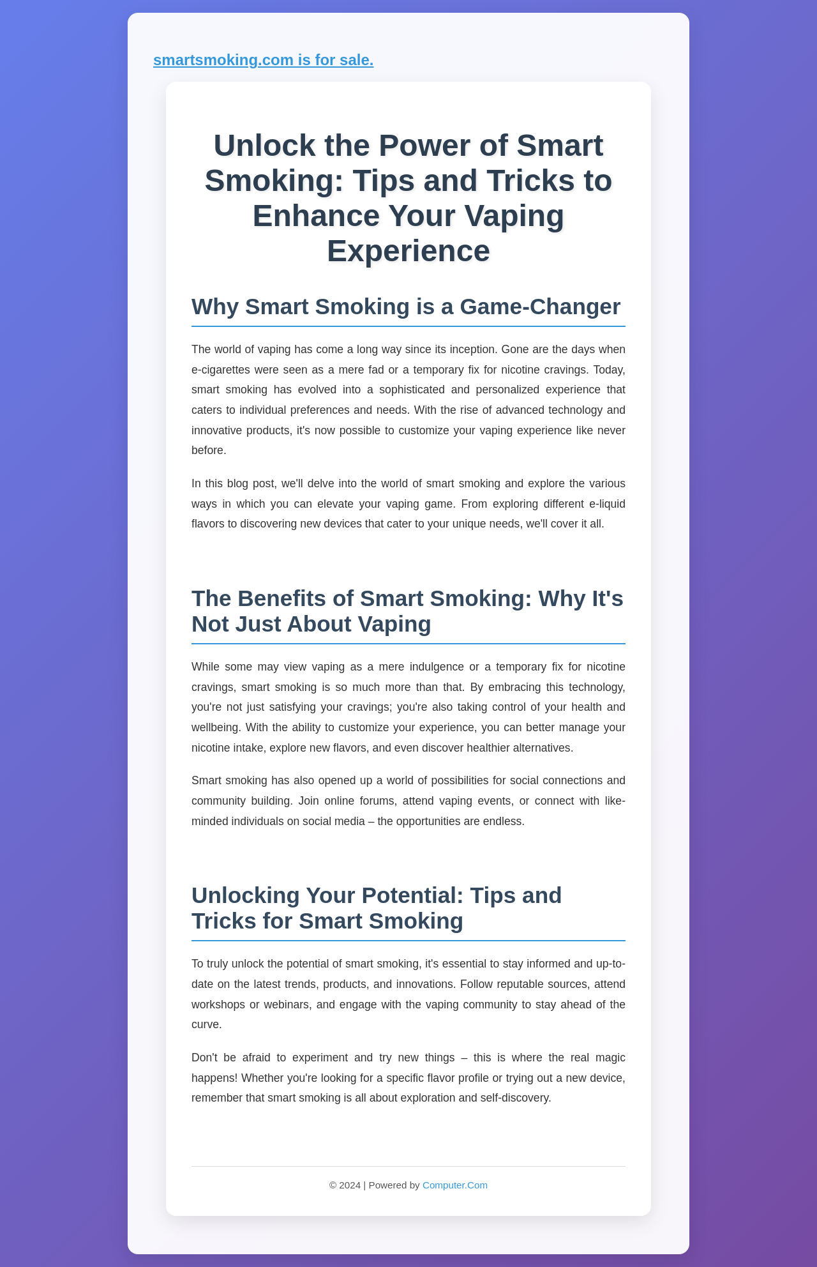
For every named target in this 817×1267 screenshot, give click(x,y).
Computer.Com (455, 1185)
